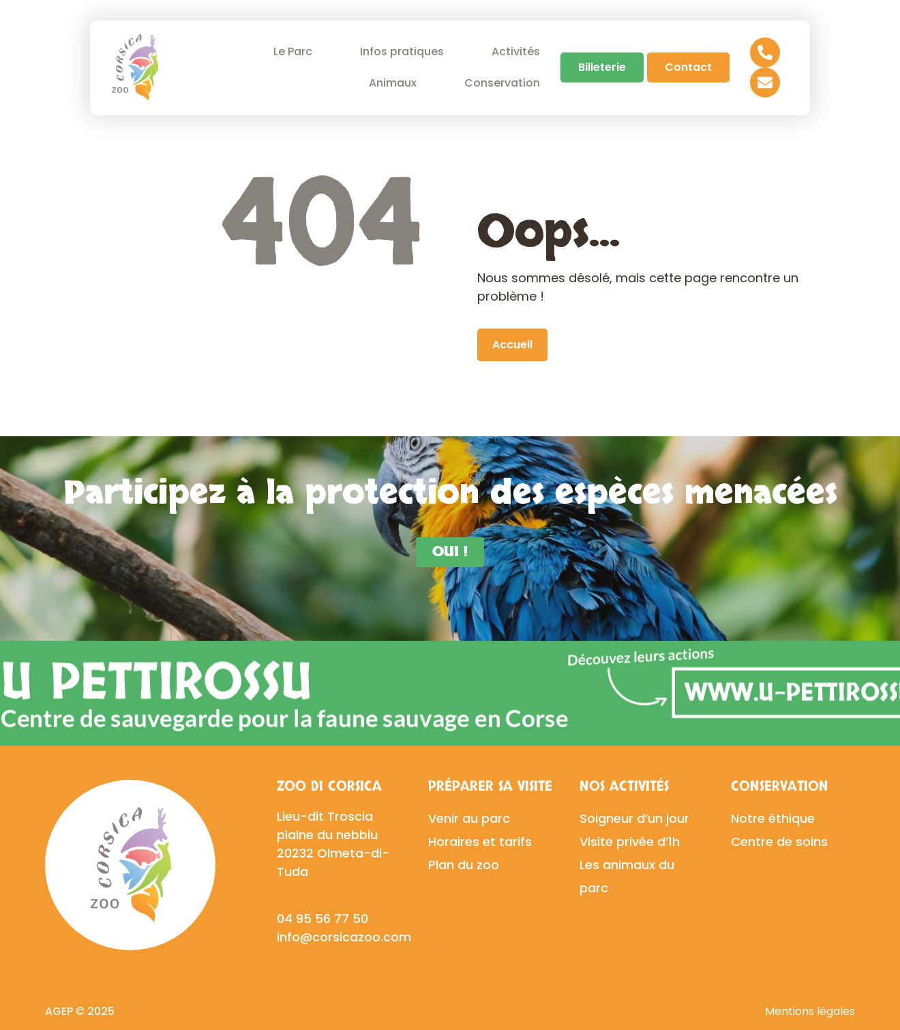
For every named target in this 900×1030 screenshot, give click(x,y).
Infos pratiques (405, 51)
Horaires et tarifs (480, 841)
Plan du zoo (463, 864)
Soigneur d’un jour (634, 818)
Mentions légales (810, 1011)
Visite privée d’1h (630, 841)
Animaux (396, 83)
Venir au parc (469, 818)
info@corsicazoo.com (344, 936)
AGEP (59, 1011)
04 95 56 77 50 (322, 918)
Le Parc (296, 51)
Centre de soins (779, 841)
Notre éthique (773, 818)
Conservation (505, 83)
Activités (516, 51)
